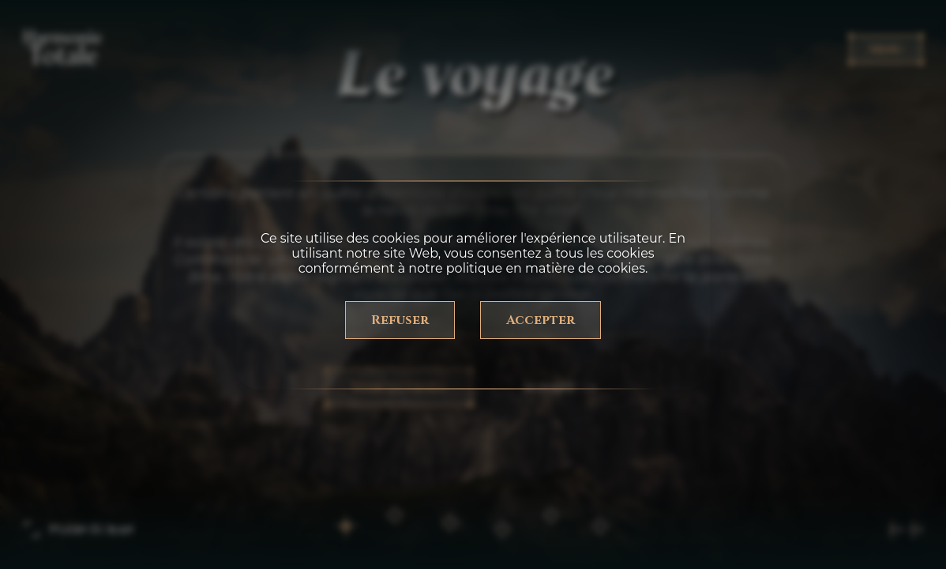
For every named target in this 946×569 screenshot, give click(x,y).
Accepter (540, 320)
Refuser (400, 320)
